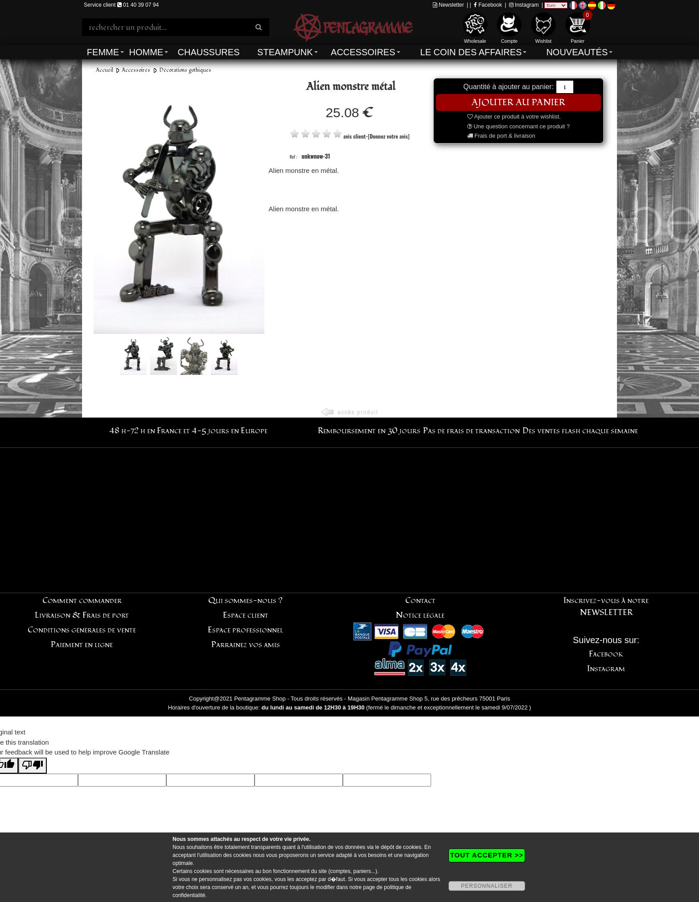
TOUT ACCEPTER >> (486, 855)
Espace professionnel (245, 630)
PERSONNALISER (486, 886)
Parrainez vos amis (245, 644)
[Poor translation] (32, 766)
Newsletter (448, 5)
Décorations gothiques (185, 70)
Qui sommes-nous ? (245, 600)
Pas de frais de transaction (471, 430)
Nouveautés (577, 52)
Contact (420, 600)
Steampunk (284, 52)
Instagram (524, 5)
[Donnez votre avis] (388, 136)
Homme (146, 52)
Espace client (245, 615)
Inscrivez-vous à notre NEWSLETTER (606, 606)
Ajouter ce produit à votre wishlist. (514, 116)
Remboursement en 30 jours (369, 430)
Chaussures (209, 52)
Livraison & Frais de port (82, 615)
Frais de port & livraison (501, 135)
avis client (354, 136)
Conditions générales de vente (82, 630)
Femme (103, 52)
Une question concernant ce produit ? (518, 126)
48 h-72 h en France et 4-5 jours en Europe (188, 430)
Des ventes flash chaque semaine (580, 430)
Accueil (104, 70)
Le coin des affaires (471, 52)
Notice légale (420, 615)
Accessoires (363, 52)
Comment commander (82, 600)
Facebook (488, 5)
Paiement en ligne (82, 644)
